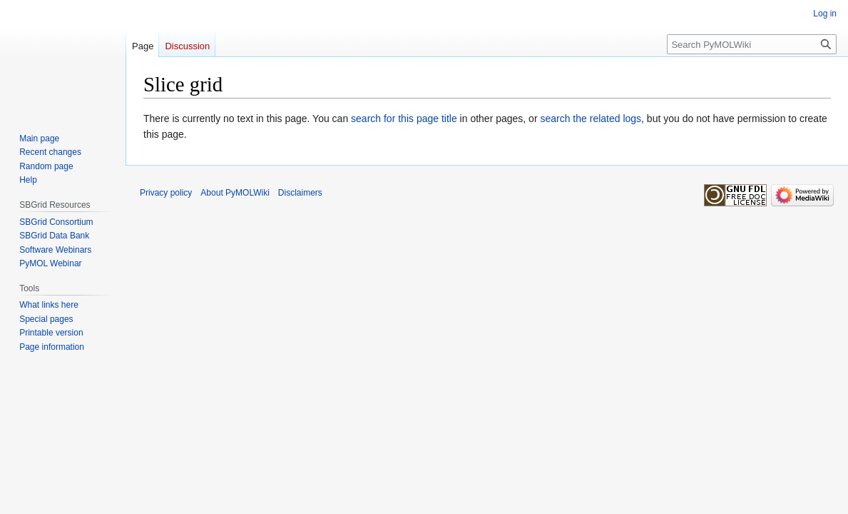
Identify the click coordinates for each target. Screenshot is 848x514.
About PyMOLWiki (234, 193)
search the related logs (590, 118)
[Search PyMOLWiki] (752, 44)
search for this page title (404, 118)
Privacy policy (166, 193)
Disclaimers (300, 193)
